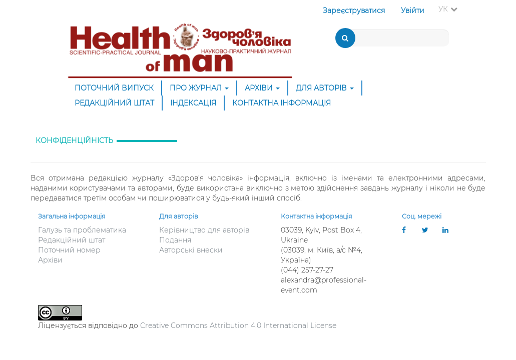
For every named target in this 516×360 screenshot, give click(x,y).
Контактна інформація (281, 103)
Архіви (50, 260)
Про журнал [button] (199, 88)
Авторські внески (191, 250)
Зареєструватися (354, 10)
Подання (175, 240)
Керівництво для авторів (204, 230)
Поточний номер (69, 250)
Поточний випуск (114, 88)
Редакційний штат (114, 103)
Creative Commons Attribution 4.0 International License (238, 325)
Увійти (412, 10)
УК (451, 9)
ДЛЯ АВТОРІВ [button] (325, 88)
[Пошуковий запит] (393, 38)
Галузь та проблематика (82, 230)
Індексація (193, 103)
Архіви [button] (262, 88)
